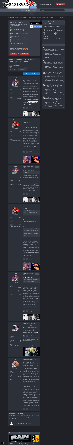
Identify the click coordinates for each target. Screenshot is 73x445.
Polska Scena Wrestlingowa (28, 13)
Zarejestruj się (60, 4)
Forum (16, 11)
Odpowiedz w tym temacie (31, 73)
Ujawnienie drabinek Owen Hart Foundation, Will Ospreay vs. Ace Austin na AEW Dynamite (54, 105)
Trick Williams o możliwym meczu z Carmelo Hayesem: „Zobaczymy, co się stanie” (53, 92)
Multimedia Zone (40, 13)
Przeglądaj (27, 10)
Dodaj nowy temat (16, 73)
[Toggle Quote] (24, 170)
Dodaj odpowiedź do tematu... (23, 423)
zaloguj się (24, 417)
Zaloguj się (13, 53)
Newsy (24, 67)
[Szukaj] (47, 10)
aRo (47, 32)
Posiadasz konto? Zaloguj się (47, 4)
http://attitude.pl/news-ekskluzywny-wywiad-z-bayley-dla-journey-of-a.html (31, 102)
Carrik (47, 29)
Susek (58, 32)
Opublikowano (29, 77)
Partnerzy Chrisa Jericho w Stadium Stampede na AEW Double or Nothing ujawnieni (53, 56)
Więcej (34, 10)
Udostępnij (13, 69)
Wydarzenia (17, 13)
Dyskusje (10, 13)
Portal (11, 10)
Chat (22, 10)
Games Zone (49, 13)
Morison (59, 29)
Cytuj (30, 107)
